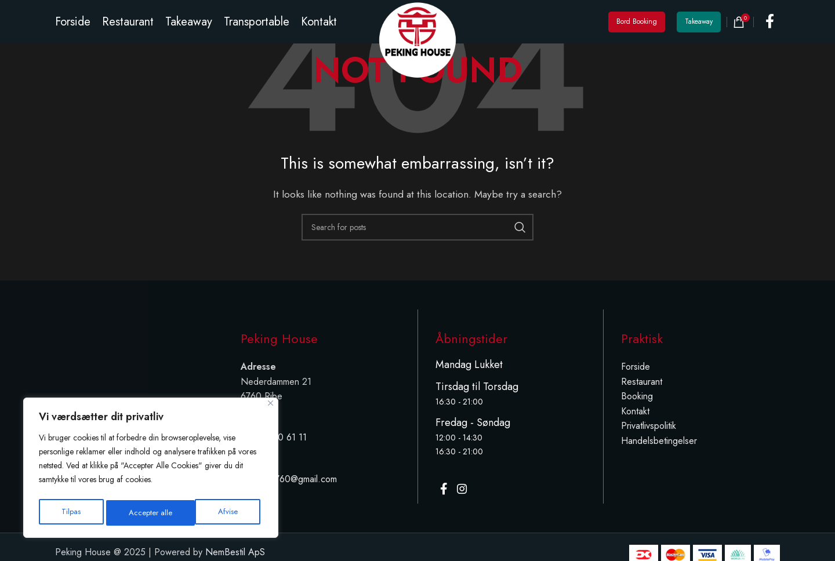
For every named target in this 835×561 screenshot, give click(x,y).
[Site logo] (417, 46)
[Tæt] (270, 407)
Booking (637, 396)
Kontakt (635, 411)
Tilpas (70, 513)
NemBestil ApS (235, 553)
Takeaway (699, 29)
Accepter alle (219, 513)
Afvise (138, 513)
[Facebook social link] (770, 29)
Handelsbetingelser (659, 440)
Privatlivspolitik (648, 425)
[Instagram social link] (468, 492)
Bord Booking (636, 29)
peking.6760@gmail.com (289, 479)
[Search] (417, 227)
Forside (635, 366)
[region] (150, 470)
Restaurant (641, 381)
